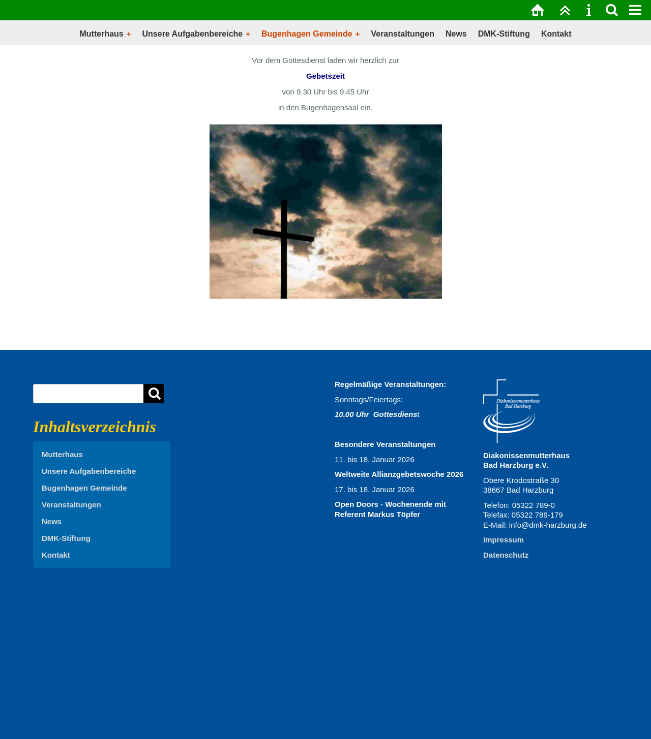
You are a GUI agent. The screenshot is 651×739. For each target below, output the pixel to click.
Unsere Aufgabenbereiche (192, 33)
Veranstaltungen (402, 33)
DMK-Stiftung (504, 33)
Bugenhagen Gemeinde (306, 33)
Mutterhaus (102, 33)
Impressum (503, 539)
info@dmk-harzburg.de (548, 525)
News (456, 33)
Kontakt (556, 33)
